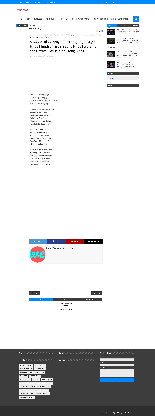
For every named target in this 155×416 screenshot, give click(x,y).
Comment (93, 242)
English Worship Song (120, 19)
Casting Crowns (26, 369)
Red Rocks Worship (27, 383)
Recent (123, 25)
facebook (89, 299)
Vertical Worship (26, 390)
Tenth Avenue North (27, 386)
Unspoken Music (43, 386)
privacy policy (50, 2)
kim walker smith (26, 393)
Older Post (96, 293)
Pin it (75, 242)
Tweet (38, 242)
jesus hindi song (42, 390)
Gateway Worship (26, 372)
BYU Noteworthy (26, 365)
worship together (26, 397)
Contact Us (38, 2)
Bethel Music (50, 19)
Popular (112, 25)
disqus (65, 299)
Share (56, 242)
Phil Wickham (47, 379)
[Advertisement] (66, 75)
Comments (133, 25)
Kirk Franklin (35, 376)
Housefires (39, 372)
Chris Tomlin (39, 369)
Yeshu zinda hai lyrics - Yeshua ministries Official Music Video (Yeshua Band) (127, 40)
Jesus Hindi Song (101, 19)
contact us (111, 47)
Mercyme (36, 379)
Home (20, 2)
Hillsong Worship (65, 19)
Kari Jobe (38, 19)
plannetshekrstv (42, 393)
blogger (41, 299)
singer (27, 19)
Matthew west (25, 379)
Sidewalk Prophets (44, 383)
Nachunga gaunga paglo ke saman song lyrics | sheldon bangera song (128, 32)
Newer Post (34, 293)
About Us (28, 2)
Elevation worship (84, 19)
